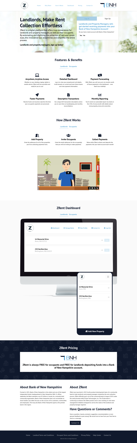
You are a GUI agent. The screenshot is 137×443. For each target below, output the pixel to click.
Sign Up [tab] (108, 18)
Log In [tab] (87, 18)
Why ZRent (48, 5)
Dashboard (70, 5)
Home (39, 5)
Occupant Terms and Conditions (67, 435)
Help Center (97, 435)
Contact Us (89, 5)
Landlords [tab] (64, 66)
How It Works (59, 5)
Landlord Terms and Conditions (43, 435)
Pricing (80, 5)
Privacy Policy (85, 435)
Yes (81, 35)
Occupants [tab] (73, 66)
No (84, 35)
